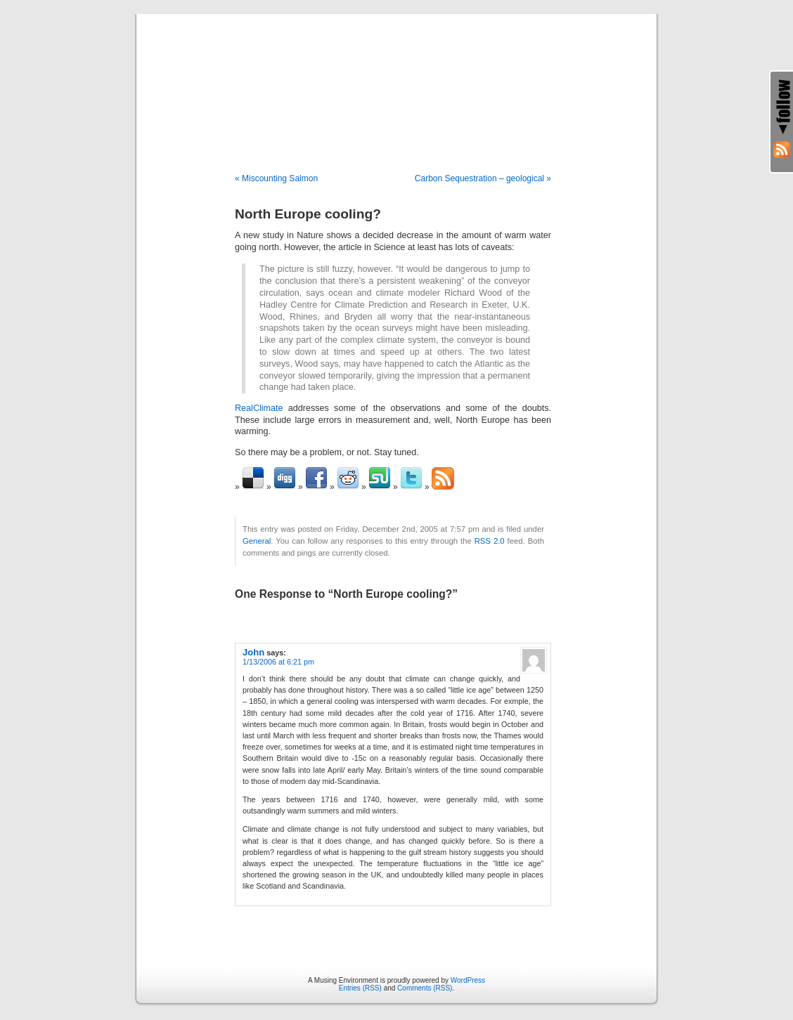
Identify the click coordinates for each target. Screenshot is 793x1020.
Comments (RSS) (424, 988)
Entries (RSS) (360, 988)
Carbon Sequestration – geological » (483, 178)
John (253, 652)
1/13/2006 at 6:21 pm (278, 662)
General (257, 541)
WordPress (468, 980)
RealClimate (259, 408)
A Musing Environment (396, 78)
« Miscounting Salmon (276, 178)
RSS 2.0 (490, 541)
